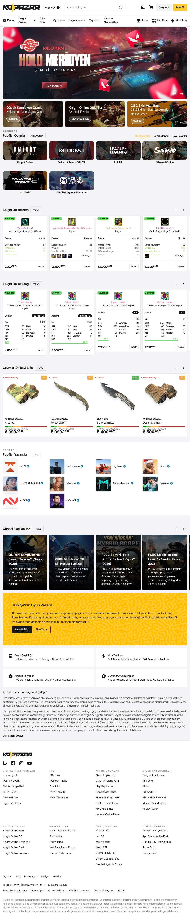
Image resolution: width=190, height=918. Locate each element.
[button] (174, 93)
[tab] (142, 136)
